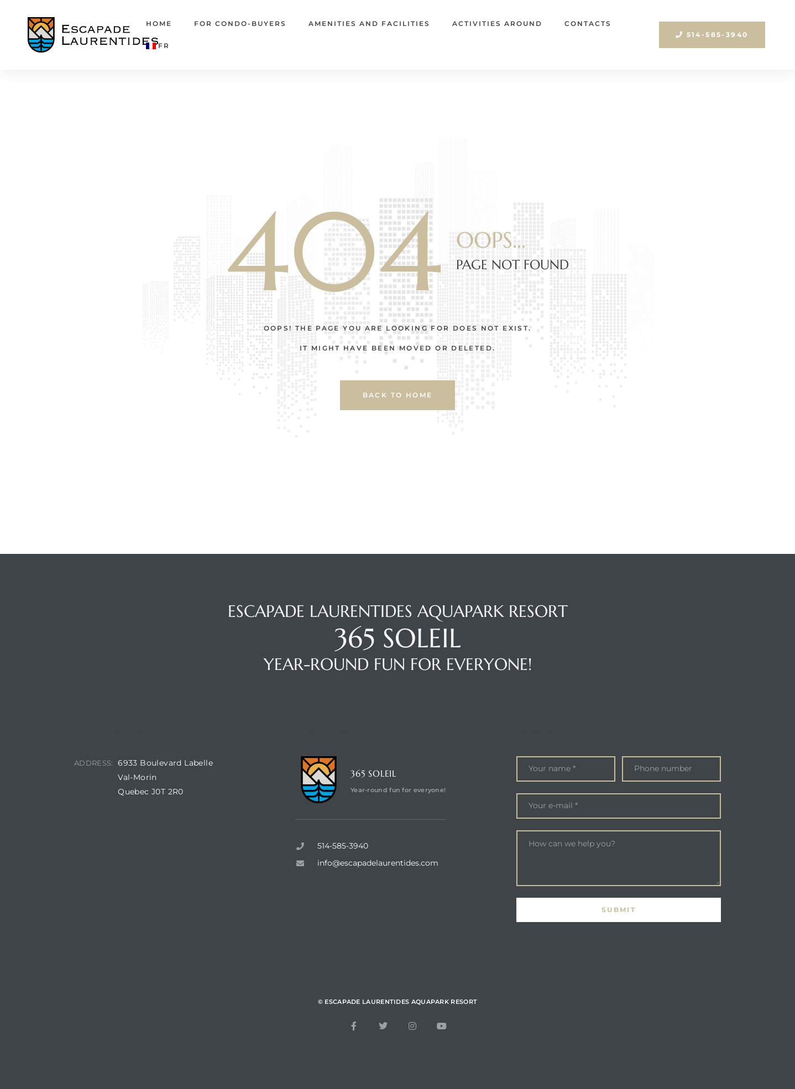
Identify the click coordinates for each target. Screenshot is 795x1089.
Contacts (587, 23)
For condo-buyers (240, 23)
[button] (712, 35)
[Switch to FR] (158, 46)
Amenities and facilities (369, 23)
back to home (398, 395)
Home (159, 23)
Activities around (497, 23)
